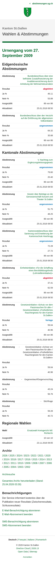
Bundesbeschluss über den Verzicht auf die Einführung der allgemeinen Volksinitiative (36, 118)
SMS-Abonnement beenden (16, 525)
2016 (27, 459)
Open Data (23, 551)
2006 (49, 463)
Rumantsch (41, 539)
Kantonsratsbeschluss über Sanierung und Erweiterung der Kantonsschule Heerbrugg (38, 233)
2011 (13, 463)
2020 (48, 455)
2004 (13, 467)
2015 (35, 459)
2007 (42, 463)
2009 (27, 463)
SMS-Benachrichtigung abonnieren (20, 521)
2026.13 (35, 548)
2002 (27, 467)
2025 (12, 455)
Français (22, 539)
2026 (4, 455)
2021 (40, 455)
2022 (33, 455)
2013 (49, 459)
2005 (6, 467)
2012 (6, 463)
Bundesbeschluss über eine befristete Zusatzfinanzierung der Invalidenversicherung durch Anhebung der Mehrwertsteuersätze (36, 80)
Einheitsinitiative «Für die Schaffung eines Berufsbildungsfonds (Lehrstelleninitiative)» (36, 270)
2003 (20, 467)
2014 (42, 459)
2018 (13, 459)
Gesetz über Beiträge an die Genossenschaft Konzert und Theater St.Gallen (39, 197)
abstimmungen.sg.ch (42, 3)
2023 (26, 455)
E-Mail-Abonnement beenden (17, 514)
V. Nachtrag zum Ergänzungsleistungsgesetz (40, 161)
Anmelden (27, 557)
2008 (35, 463)
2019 (6, 459)
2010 (20, 463)
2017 (20, 459)
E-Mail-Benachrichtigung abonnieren (21, 510)
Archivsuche (8, 474)
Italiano (31, 539)
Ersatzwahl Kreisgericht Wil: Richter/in (40, 431)
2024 (19, 455)
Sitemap (33, 551)
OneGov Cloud (23, 548)
